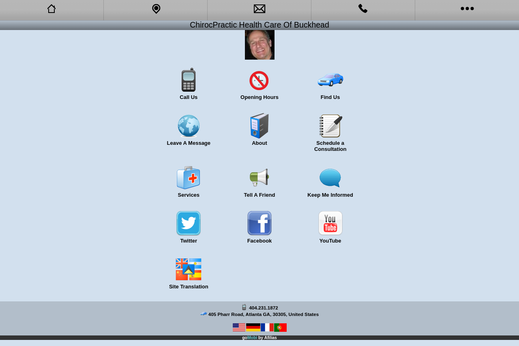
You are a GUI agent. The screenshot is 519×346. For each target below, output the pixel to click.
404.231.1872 (263, 307)
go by (259, 337)
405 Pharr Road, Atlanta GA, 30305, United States (263, 314)
